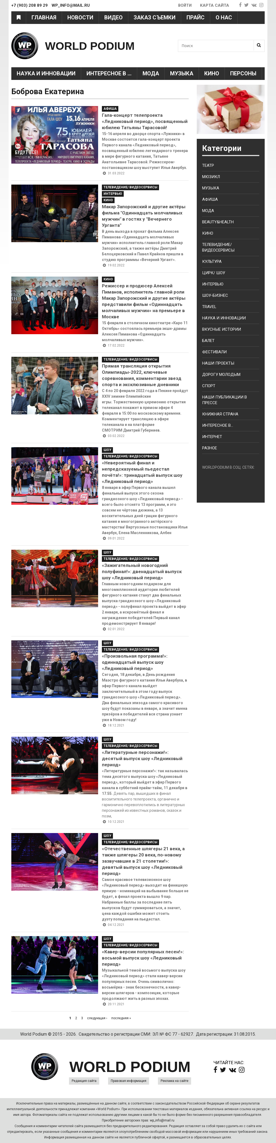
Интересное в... (217, 425)
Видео (113, 17)
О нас (224, 17)
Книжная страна (220, 414)
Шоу (107, 450)
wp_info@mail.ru (162, 1120)
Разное (209, 448)
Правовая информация (128, 1081)
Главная (44, 17)
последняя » (121, 1018)
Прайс (196, 17)
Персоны (243, 73)
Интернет (212, 436)
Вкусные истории (221, 329)
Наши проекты (218, 363)
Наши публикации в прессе (224, 400)
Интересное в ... (109, 73)
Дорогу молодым (221, 374)
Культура (212, 261)
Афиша (110, 109)
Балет (208, 340)
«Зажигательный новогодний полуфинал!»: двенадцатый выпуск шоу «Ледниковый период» (142, 571)
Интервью (113, 194)
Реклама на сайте (174, 1081)
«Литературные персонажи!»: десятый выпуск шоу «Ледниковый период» (142, 758)
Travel (209, 306)
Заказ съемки (154, 17)
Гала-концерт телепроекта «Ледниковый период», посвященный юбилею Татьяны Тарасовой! (145, 121)
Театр (208, 165)
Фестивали (214, 352)
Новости (80, 17)
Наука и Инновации (46, 73)
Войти (184, 5)
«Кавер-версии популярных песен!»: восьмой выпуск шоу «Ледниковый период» (143, 958)
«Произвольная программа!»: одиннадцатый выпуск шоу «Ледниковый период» (134, 662)
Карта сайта (214, 5)
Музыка (181, 73)
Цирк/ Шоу (213, 272)
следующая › (97, 1018)
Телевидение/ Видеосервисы (130, 187)
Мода (151, 73)
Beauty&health (218, 222)
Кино (211, 73)
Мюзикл (211, 176)
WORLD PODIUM (94, 45)
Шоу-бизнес (215, 295)
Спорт (208, 385)
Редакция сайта (84, 1081)
